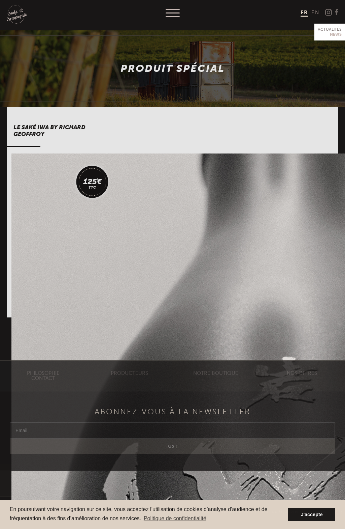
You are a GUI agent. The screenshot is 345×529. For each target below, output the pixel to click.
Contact (43, 392)
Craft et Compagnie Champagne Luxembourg (17, 14)
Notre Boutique (215, 387)
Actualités (330, 32)
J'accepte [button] (312, 514)
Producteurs (129, 387)
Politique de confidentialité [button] (175, 518)
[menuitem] (304, 13)
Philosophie (43, 387)
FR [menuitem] (304, 12)
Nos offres (302, 387)
